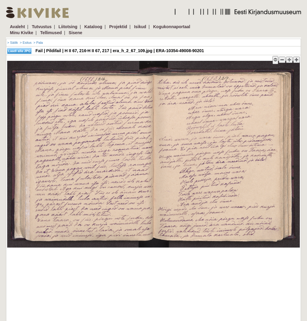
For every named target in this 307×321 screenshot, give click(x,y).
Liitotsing (67, 26)
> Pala (38, 42)
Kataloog (93, 26)
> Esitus (25, 42)
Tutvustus (42, 26)
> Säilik (12, 42)
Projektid (118, 26)
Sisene (75, 32)
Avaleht (17, 26)
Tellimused (51, 32)
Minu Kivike (21, 32)
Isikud (140, 26)
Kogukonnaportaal (171, 26)
